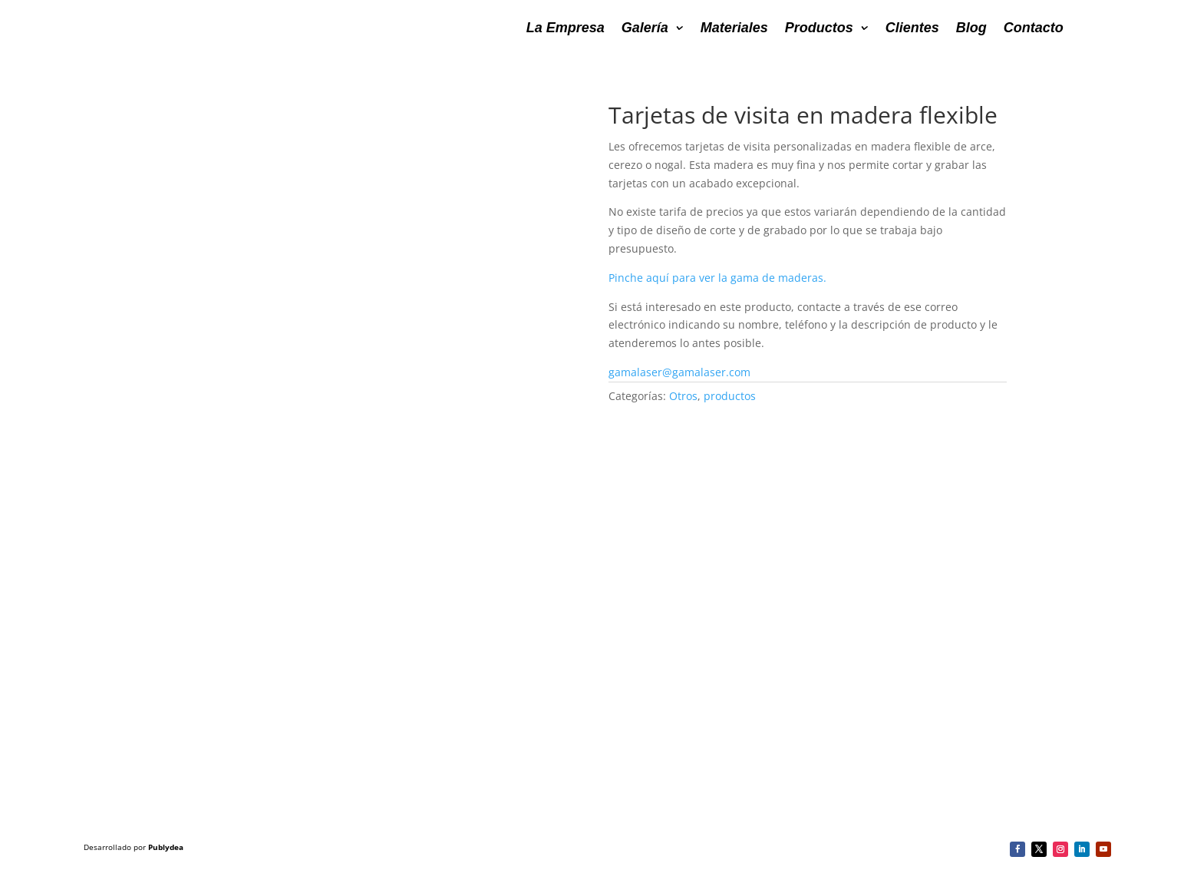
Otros (683, 396)
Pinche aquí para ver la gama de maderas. (718, 277)
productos (730, 396)
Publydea (165, 847)
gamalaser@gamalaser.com (679, 372)
